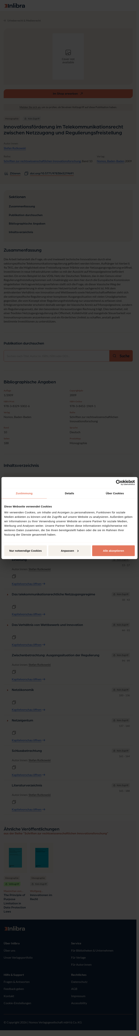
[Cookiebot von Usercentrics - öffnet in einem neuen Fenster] (118, 482)
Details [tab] (69, 493)
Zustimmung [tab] (24, 493)
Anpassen (70, 550)
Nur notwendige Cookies (25, 550)
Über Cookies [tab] (115, 493)
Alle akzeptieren (113, 550)
